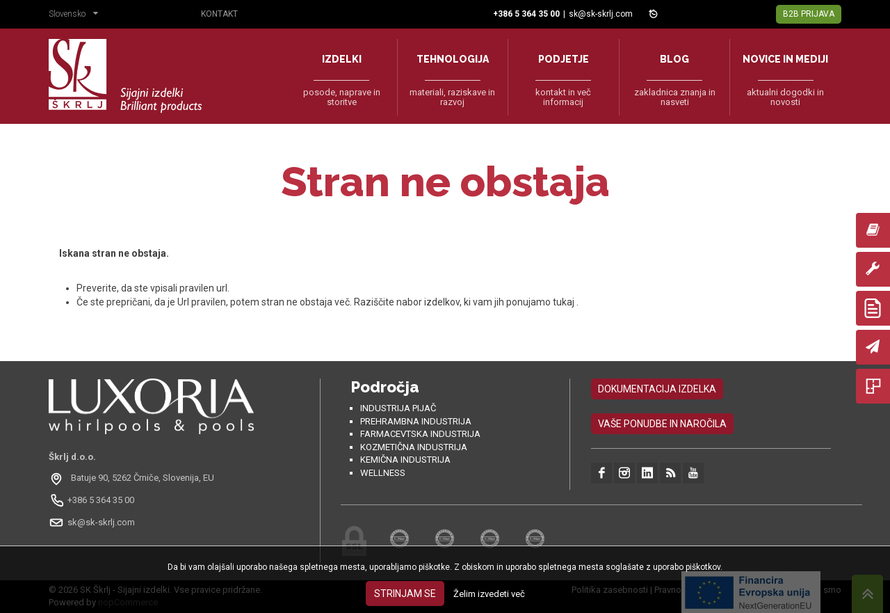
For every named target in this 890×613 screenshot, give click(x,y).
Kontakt (219, 14)
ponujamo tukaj (541, 302)
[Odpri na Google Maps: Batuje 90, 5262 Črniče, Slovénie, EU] (133, 478)
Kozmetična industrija (413, 447)
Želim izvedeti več (489, 594)
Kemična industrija (405, 459)
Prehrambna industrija (415, 421)
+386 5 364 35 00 (100, 500)
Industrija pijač (398, 408)
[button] (77, 15)
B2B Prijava (808, 14)
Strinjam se (405, 593)
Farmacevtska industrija (420, 434)
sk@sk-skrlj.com (601, 14)
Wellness (382, 473)
